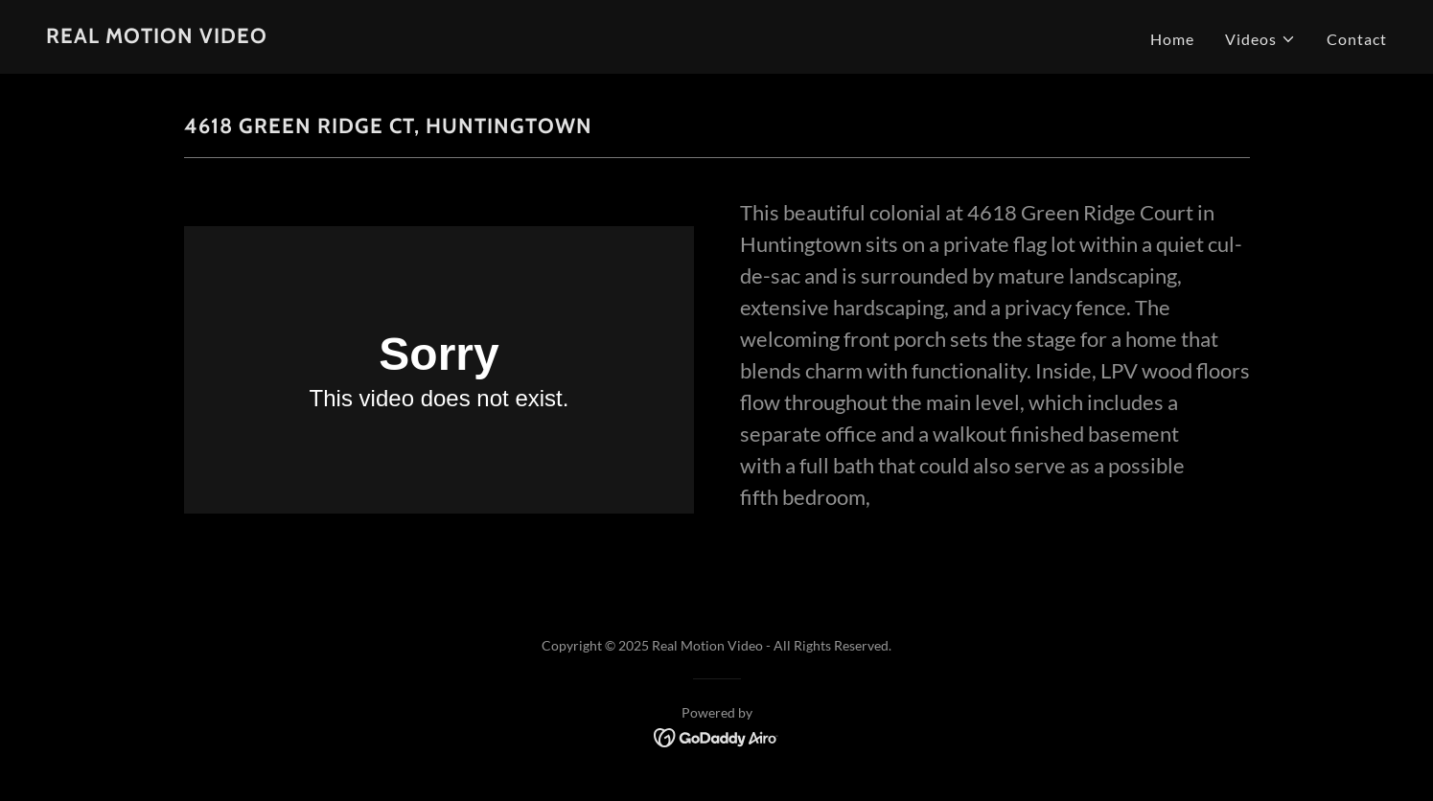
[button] (1260, 39)
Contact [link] (1357, 39)
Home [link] (1172, 39)
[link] (156, 37)
